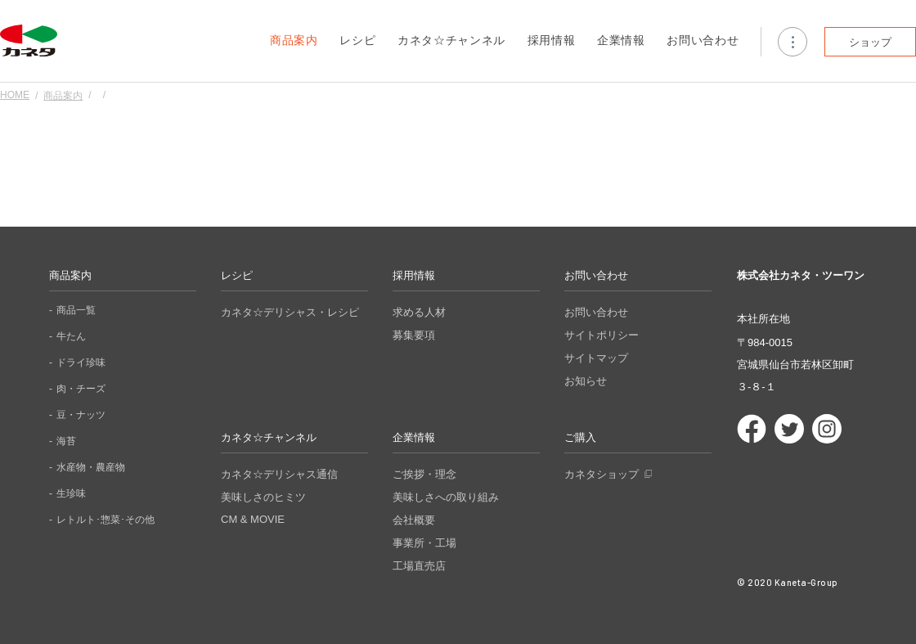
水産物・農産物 (90, 467)
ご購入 (580, 437)
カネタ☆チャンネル (451, 40)
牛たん (71, 336)
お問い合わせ (703, 40)
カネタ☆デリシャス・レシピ (290, 312)
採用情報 (552, 40)
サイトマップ (596, 358)
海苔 (66, 441)
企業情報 (621, 40)
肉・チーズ (81, 388)
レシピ (357, 40)
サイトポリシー (601, 335)
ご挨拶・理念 (424, 474)
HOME (14, 95)
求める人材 (419, 312)
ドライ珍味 (81, 362)
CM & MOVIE (253, 519)
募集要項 (414, 335)
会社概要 (414, 520)
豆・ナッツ (81, 415)
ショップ (870, 42)
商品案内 (294, 40)
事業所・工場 (424, 543)
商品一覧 (76, 310)
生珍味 (71, 493)
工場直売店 (419, 566)
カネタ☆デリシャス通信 (279, 474)
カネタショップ (601, 474)
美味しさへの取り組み (446, 497)
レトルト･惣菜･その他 (105, 519)
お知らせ (585, 381)
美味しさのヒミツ (263, 497)
